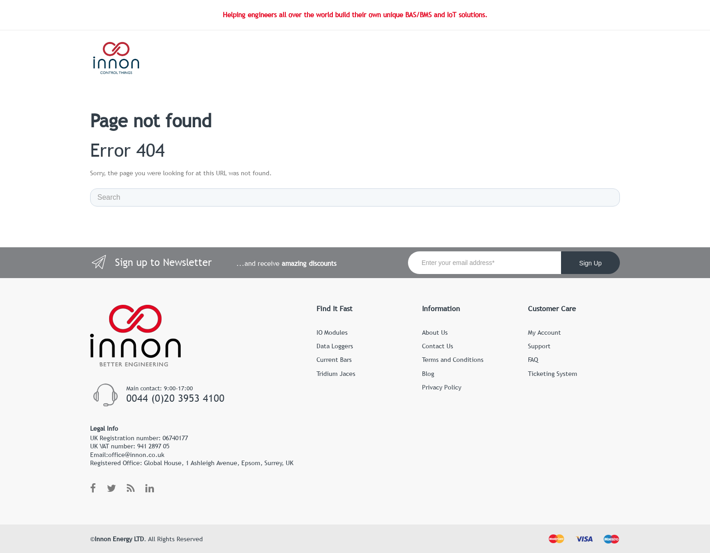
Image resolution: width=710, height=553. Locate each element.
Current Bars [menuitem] (334, 360)
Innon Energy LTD (119, 539)
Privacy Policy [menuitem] (441, 387)
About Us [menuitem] (435, 332)
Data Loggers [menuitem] (335, 346)
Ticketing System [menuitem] (552, 374)
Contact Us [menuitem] (437, 346)
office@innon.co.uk (136, 455)
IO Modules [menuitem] (332, 332)
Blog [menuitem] (428, 374)
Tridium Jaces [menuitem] (336, 374)
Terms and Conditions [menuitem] (453, 360)
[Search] (355, 197)
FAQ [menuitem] (533, 360)
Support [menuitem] (539, 346)
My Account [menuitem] (544, 332)
